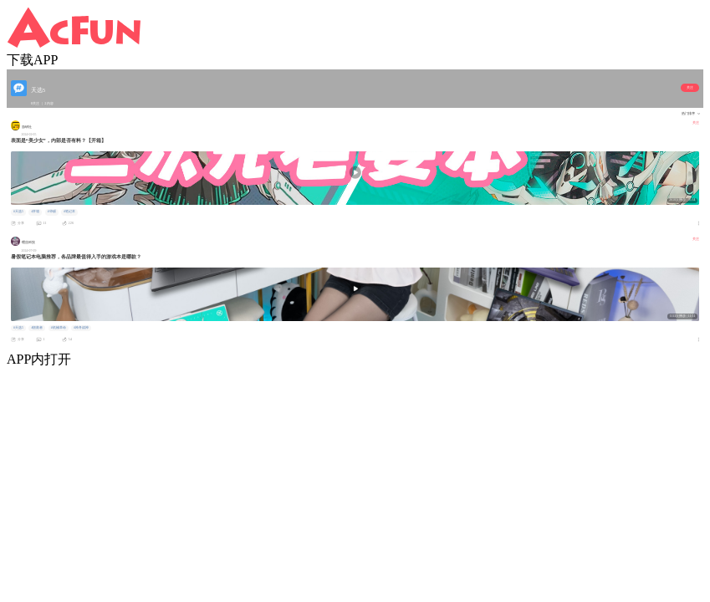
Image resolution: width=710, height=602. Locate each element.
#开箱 (35, 211)
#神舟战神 (81, 327)
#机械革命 (58, 327)
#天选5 (18, 211)
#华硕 (52, 211)
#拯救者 (37, 327)
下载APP (32, 60)
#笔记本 (69, 211)
